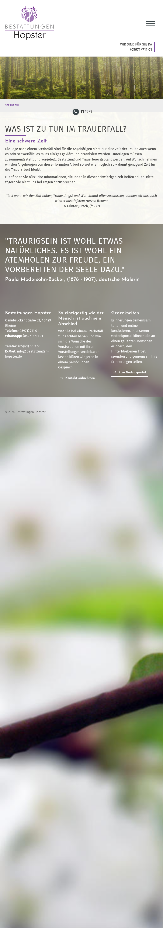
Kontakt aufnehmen (80, 378)
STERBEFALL (12, 105)
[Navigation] (150, 21)
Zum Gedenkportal (132, 372)
